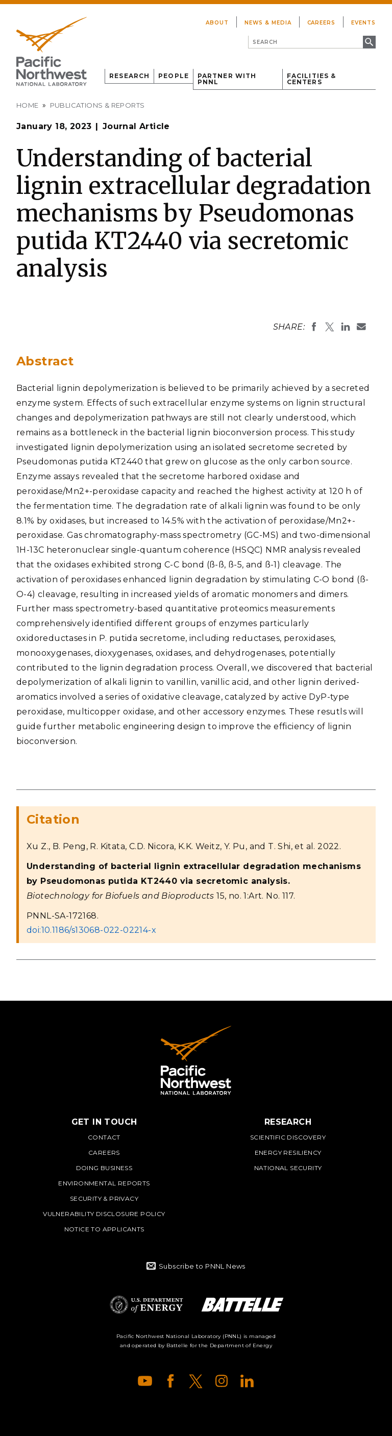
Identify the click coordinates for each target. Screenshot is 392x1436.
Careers (321, 22)
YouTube (145, 1381)
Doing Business (104, 1168)
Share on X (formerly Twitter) (329, 326)
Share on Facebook (314, 326)
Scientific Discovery (288, 1137)
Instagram (221, 1381)
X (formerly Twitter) (196, 1381)
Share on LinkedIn (345, 326)
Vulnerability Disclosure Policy (104, 1214)
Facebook (170, 1381)
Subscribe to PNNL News (202, 1266)
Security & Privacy (104, 1198)
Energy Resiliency (288, 1152)
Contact (104, 1137)
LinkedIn (247, 1381)
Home (27, 105)
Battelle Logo (242, 1304)
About (217, 22)
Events (363, 22)
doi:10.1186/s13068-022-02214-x (91, 930)
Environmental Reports (104, 1183)
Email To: (361, 326)
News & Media (267, 22)
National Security (288, 1168)
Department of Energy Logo (146, 1304)
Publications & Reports (97, 105)
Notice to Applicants (104, 1229)
